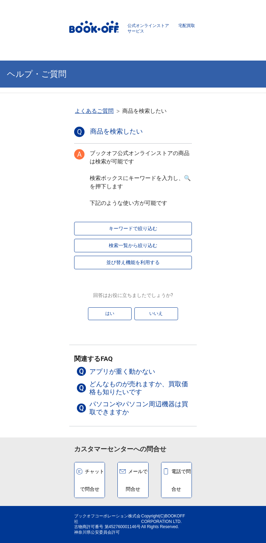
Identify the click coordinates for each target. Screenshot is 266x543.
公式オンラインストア (148, 25)
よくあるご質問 (94, 111)
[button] (133, 371)
